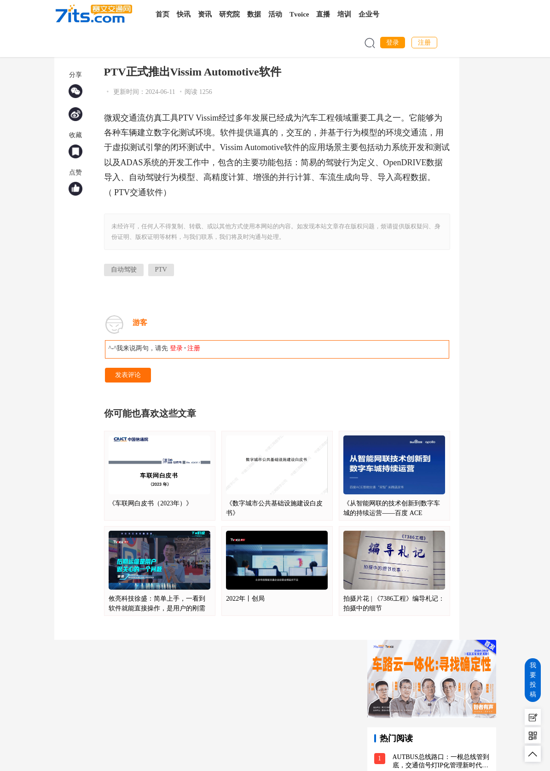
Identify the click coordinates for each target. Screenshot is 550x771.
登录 (392, 42)
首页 (162, 14)
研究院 (229, 14)
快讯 (184, 14)
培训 (344, 14)
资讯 (205, 14)
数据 (254, 14)
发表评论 (128, 374)
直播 (323, 14)
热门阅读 (396, 738)
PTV (161, 269)
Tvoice (299, 14)
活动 (275, 14)
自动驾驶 (124, 269)
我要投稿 (533, 680)
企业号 (369, 14)
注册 (424, 42)
